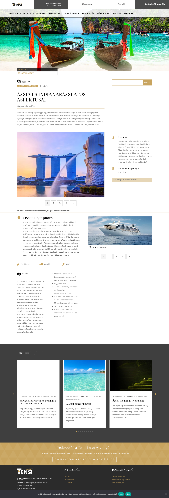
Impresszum (69, 480)
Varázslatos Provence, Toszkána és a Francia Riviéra (38, 402)
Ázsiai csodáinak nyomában (128, 400)
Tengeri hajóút (26, 73)
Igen (121, 494)
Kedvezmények (118, 483)
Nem (128, 494)
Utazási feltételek (118, 477)
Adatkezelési (121, 480)
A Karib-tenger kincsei (78, 403)
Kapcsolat (68, 483)
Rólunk (67, 477)
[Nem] (166, 494)
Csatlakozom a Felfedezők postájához (84, 459)
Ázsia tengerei (27, 86)
